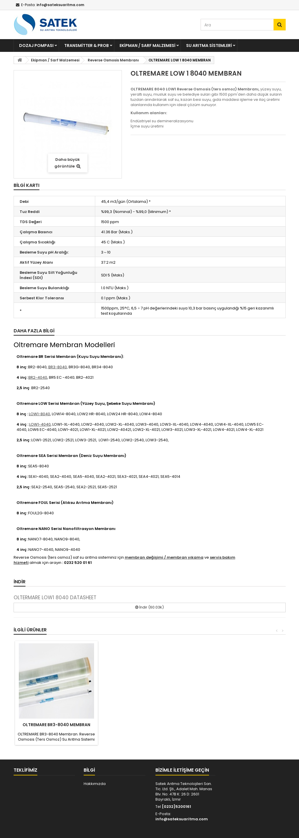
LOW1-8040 (39, 414)
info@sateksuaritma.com (181, 819)
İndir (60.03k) (149, 607)
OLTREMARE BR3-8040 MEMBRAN (56, 724)
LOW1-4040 (40, 424)
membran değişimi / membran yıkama (164, 557)
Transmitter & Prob (86, 45)
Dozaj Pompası (36, 45)
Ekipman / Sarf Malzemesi (147, 45)
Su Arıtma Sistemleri (209, 45)
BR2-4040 (37, 377)
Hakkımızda (95, 783)
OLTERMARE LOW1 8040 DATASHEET (55, 597)
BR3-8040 (57, 367)
